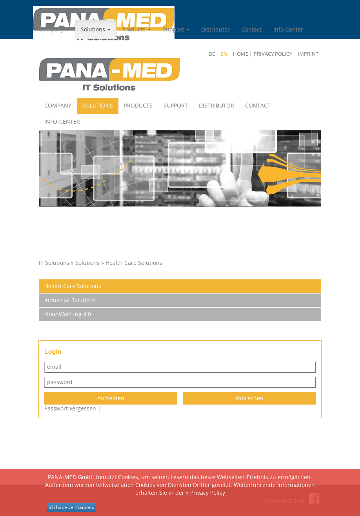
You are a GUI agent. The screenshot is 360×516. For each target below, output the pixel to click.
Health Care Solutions (72, 286)
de (212, 54)
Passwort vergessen (70, 408)
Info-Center (288, 29)
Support (176, 29)
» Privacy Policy (205, 492)
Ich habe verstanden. (71, 507)
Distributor (215, 29)
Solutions (96, 29)
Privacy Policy (273, 54)
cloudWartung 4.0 (67, 314)
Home (240, 54)
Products (136, 29)
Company (54, 29)
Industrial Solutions (70, 300)
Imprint (308, 54)
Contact (252, 29)
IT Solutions (54, 262)
